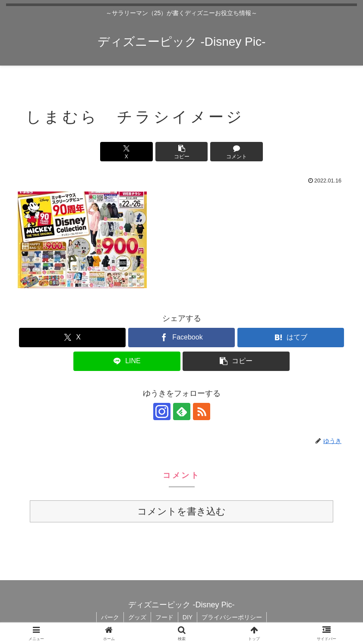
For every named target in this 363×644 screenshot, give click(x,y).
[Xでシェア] (126, 151)
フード (164, 617)
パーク (110, 617)
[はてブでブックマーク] (290, 337)
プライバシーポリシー (232, 617)
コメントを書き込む (181, 511)
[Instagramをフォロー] (161, 411)
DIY (188, 617)
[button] (181, 151)
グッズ (137, 617)
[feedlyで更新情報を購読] (181, 411)
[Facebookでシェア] (181, 337)
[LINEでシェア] (126, 361)
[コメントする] (236, 151)
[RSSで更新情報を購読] (201, 411)
